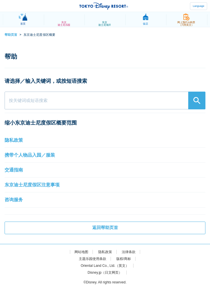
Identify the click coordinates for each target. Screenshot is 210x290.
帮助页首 (11, 34)
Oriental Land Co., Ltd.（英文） (105, 266)
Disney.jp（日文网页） (105, 273)
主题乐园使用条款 (92, 259)
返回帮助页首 (105, 227)
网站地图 (81, 252)
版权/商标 (123, 259)
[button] (105, 140)
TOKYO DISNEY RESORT (103, 6)
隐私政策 (105, 252)
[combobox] (105, 100)
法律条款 (129, 252)
